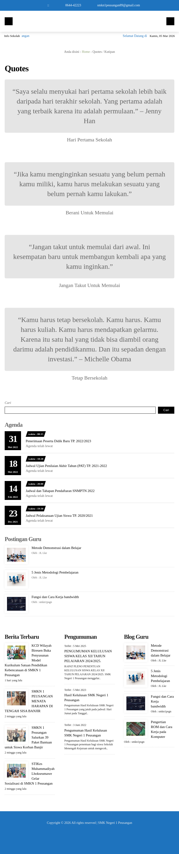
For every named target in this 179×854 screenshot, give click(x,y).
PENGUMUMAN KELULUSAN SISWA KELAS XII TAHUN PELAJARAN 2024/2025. (88, 656)
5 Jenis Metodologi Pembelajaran (55, 572)
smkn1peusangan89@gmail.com (118, 5)
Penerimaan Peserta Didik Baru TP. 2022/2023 (58, 441)
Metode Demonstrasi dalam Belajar (56, 548)
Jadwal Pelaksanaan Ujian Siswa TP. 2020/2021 (59, 515)
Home (86, 52)
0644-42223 (73, 5)
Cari (8, 403)
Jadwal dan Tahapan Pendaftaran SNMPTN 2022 (60, 491)
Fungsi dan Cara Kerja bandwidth (55, 597)
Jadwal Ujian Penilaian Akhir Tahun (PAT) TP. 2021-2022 (66, 466)
